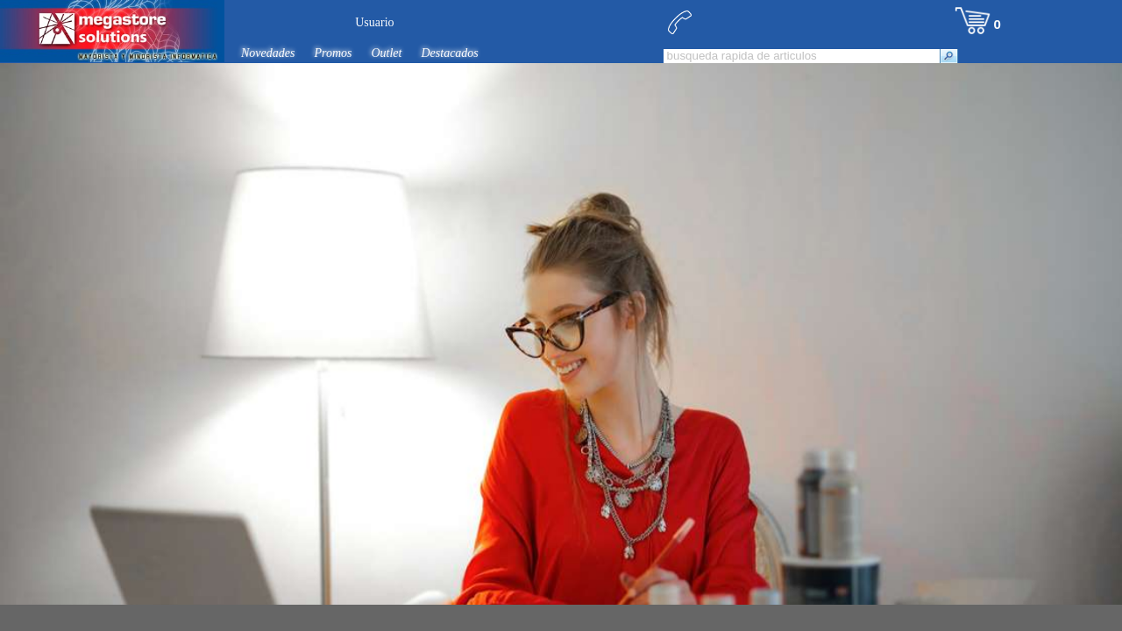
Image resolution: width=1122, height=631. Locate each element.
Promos (333, 53)
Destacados (449, 53)
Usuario (374, 22)
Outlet (386, 53)
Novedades (268, 53)
